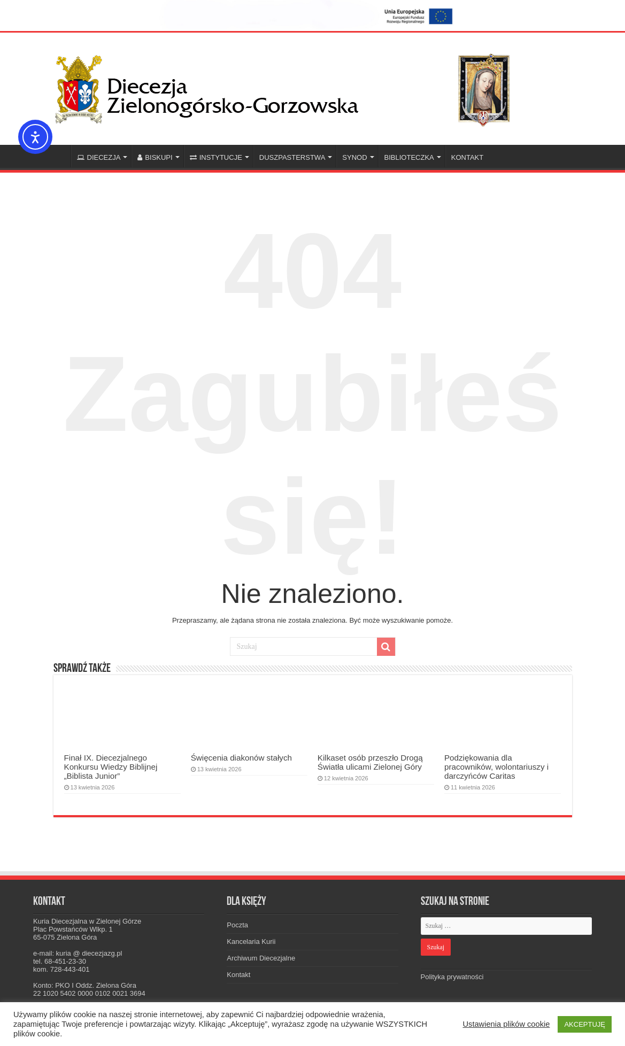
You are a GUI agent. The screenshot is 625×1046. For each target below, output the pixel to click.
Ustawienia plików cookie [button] (506, 1024)
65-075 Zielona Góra (65, 937)
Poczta (237, 925)
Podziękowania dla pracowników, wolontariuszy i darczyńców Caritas (496, 766)
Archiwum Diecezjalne (261, 958)
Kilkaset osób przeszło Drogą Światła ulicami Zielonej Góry (370, 762)
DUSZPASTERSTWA (292, 157)
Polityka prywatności (452, 977)
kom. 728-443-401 (61, 969)
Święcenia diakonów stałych (241, 757)
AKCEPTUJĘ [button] (584, 1024)
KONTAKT (467, 157)
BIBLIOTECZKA (409, 157)
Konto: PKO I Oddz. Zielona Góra (84, 985)
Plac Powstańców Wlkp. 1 (73, 929)
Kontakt (238, 975)
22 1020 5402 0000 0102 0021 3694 (89, 993)
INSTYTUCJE (216, 157)
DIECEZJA (99, 157)
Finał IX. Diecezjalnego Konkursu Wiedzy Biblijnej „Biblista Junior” (111, 766)
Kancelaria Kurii (251, 941)
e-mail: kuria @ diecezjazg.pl (77, 953)
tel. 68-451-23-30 (59, 961)
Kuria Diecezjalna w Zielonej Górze (87, 921)
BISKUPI (154, 157)
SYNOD (354, 157)
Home (57, 156)
